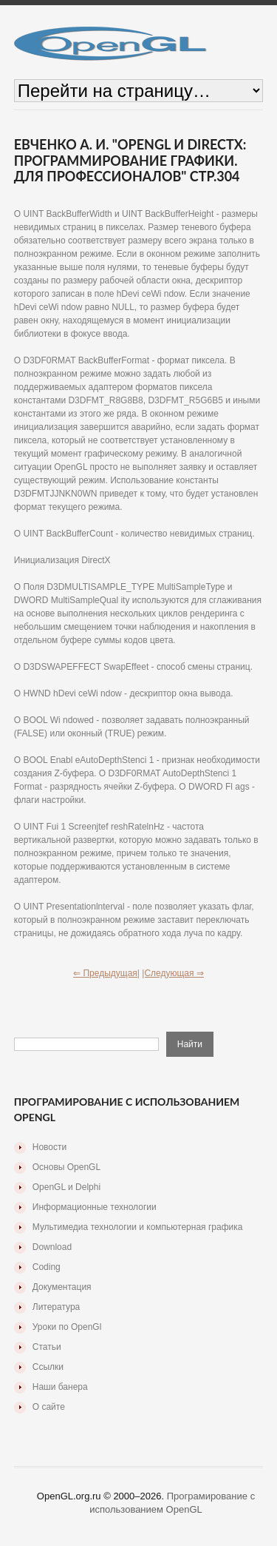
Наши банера (60, 1387)
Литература (57, 1307)
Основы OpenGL (66, 1167)
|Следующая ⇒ (173, 973)
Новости (49, 1147)
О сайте (49, 1407)
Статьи (47, 1347)
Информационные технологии (95, 1207)
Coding (47, 1267)
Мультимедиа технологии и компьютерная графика (138, 1227)
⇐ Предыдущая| (106, 973)
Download (52, 1247)
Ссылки (48, 1367)
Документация (62, 1287)
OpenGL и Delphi (66, 1187)
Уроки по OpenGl (67, 1327)
